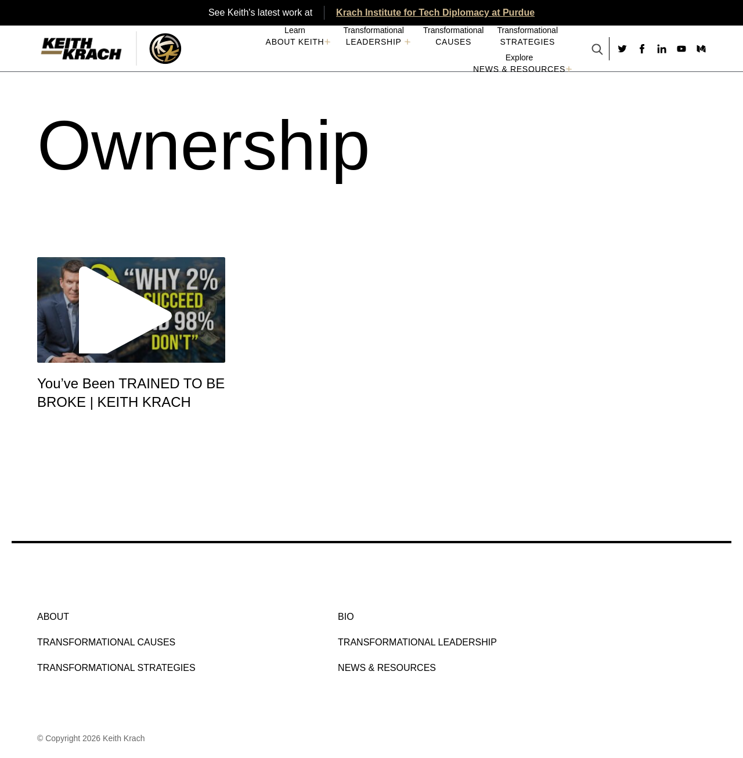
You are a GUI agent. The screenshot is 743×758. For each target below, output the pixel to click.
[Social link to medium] (701, 48)
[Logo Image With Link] (165, 48)
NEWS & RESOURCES (519, 69)
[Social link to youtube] (681, 48)
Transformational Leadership (417, 642)
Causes (453, 41)
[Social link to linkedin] (661, 48)
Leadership (374, 41)
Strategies (527, 41)
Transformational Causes (106, 642)
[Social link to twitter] (622, 48)
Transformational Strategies (116, 668)
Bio (346, 617)
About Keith (295, 41)
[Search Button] (597, 50)
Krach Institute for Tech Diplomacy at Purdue (435, 12)
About (53, 617)
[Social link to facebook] (642, 48)
